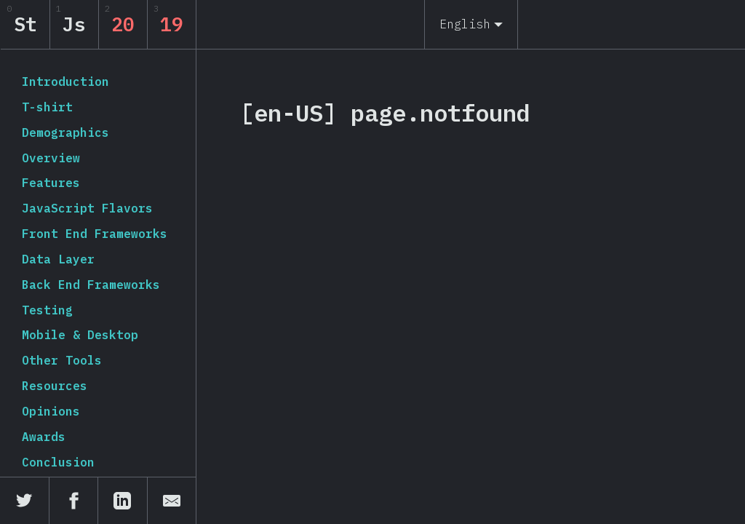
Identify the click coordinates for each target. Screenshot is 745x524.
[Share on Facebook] (74, 500)
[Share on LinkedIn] (123, 500)
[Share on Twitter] (24, 500)
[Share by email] (172, 500)
